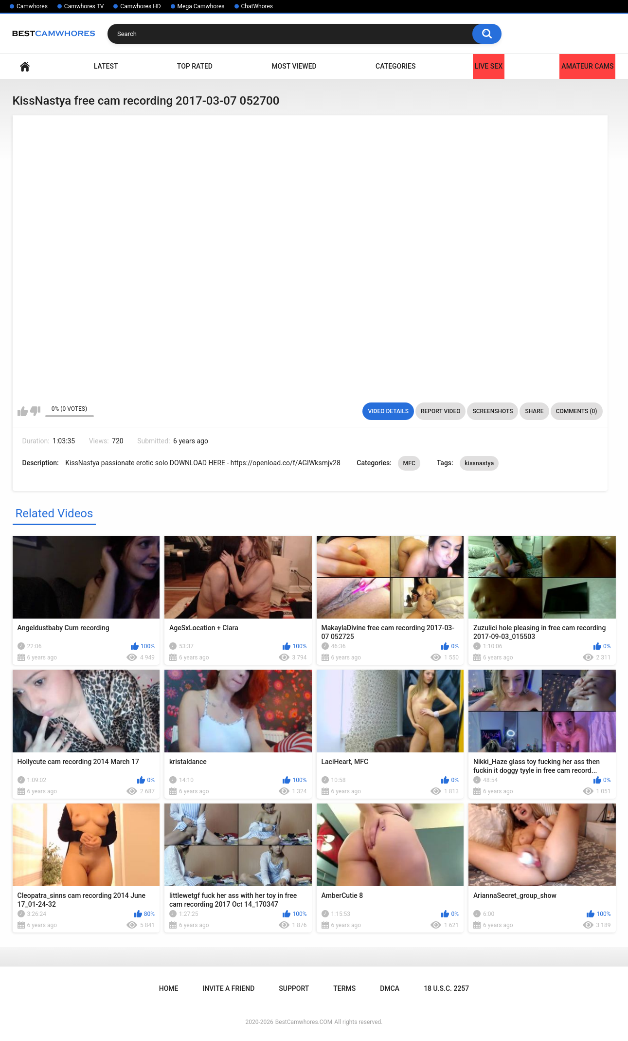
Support (294, 988)
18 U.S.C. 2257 (446, 988)
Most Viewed (293, 66)
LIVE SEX (488, 66)
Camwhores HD (140, 6)
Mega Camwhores (201, 6)
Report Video (440, 411)
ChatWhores (257, 6)
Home (25, 66)
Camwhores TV (84, 6)
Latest (106, 66)
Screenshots (492, 411)
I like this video (23, 411)
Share (534, 411)
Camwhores (32, 6)
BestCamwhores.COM (304, 1022)
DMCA (389, 988)
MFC (409, 463)
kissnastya (479, 463)
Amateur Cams (587, 66)
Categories (395, 66)
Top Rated (195, 66)
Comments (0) (576, 411)
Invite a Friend (228, 988)
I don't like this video (35, 411)
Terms (344, 988)
